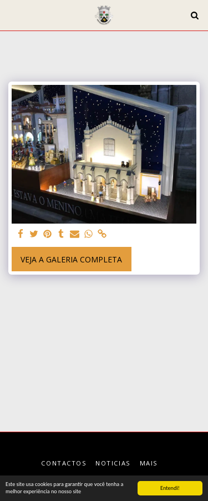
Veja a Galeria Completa (71, 259)
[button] (12, 14)
